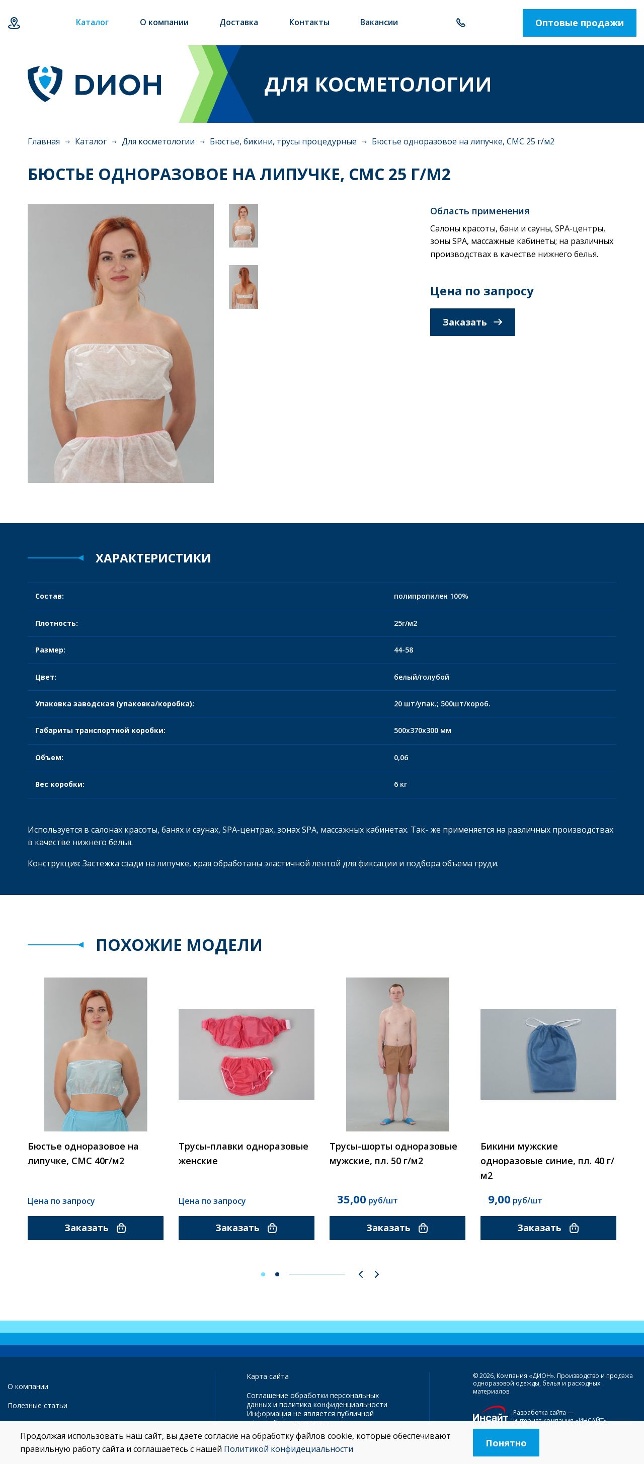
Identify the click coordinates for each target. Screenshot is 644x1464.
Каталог (91, 141)
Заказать (473, 322)
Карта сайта (268, 1376)
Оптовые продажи (579, 23)
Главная (44, 141)
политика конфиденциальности (333, 1404)
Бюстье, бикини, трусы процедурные (283, 141)
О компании (28, 1386)
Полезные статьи (37, 1405)
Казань (14, 23)
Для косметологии (158, 141)
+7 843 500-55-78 (460, 23)
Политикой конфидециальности (288, 1448)
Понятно (506, 1443)
